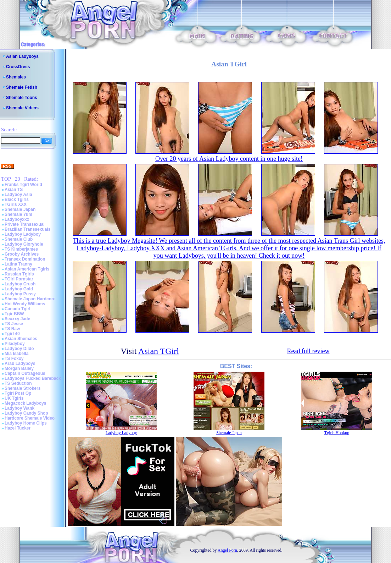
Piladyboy (15, 343)
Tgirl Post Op (18, 393)
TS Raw (12, 328)
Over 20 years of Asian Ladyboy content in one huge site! (229, 158)
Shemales (16, 77)
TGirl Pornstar (19, 279)
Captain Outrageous (25, 373)
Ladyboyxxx (17, 219)
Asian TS (14, 189)
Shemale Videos (22, 107)
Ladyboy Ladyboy (23, 234)
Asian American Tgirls (27, 269)
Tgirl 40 (12, 333)
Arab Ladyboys (20, 363)
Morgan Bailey (19, 368)
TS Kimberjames (21, 249)
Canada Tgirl (17, 308)
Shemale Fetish (21, 87)
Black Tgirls (17, 199)
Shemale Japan (20, 209)
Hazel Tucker (17, 428)
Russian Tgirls (19, 274)
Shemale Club (19, 239)
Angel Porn (227, 550)
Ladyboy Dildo (19, 348)
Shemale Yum (18, 214)
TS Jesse (14, 323)
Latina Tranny (18, 264)
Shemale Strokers (22, 388)
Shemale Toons (21, 97)
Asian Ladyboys (22, 56)
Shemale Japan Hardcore (30, 298)
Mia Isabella (16, 353)
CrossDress (18, 66)
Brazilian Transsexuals (27, 229)
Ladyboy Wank (19, 408)
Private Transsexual (25, 224)
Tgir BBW (14, 313)
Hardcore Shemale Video (30, 418)
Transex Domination (25, 259)
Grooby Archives (22, 254)
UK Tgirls (14, 398)
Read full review (308, 351)
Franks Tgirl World (23, 184)
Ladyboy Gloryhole (24, 244)
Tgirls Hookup (336, 432)
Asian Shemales (21, 338)
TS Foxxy (14, 358)
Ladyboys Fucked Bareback (33, 378)
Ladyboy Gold (19, 288)
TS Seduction (18, 383)
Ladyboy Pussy (20, 293)
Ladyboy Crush (20, 284)
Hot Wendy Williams (25, 303)
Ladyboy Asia (18, 194)
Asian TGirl (158, 351)
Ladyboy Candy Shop (26, 413)
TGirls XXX (16, 204)
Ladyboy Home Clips (26, 423)
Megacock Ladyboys (25, 403)
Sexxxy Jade (17, 318)
